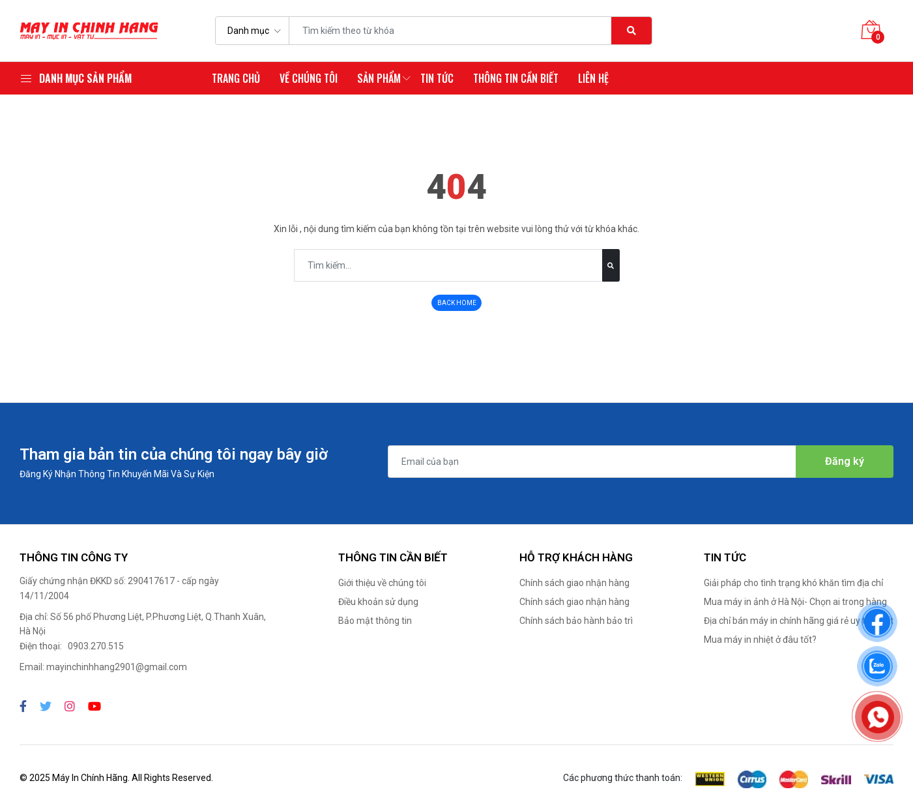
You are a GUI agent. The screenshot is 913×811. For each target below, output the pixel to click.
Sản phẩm (379, 78)
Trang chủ (236, 78)
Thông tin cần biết (515, 78)
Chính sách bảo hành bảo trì (576, 620)
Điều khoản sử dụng (378, 602)
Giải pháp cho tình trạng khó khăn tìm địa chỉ (793, 583)
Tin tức (437, 78)
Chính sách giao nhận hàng (574, 583)
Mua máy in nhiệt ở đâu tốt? (760, 639)
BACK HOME (456, 302)
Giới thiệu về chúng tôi (382, 583)
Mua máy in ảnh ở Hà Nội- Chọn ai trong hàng (795, 602)
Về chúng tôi (309, 78)
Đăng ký (844, 461)
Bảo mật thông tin (375, 620)
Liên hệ (593, 78)
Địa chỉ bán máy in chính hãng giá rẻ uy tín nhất (798, 620)
